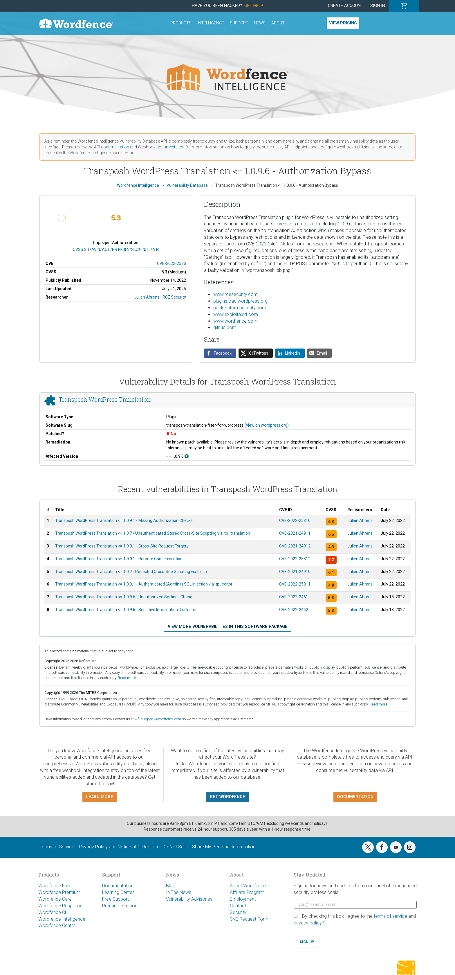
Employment (243, 899)
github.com (224, 327)
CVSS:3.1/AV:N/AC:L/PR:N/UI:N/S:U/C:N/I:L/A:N (116, 249)
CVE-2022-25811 (294, 584)
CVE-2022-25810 (294, 520)
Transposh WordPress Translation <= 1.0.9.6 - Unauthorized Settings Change (125, 597)
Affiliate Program (247, 892)
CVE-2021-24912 (294, 546)
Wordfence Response (60, 905)
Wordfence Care (55, 899)
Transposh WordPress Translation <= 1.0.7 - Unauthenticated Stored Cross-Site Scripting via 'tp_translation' (153, 533)
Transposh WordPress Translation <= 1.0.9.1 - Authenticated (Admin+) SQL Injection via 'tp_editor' (144, 584)
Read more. (127, 678)
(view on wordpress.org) (267, 425)
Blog (170, 885)
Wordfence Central (57, 925)
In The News (178, 892)
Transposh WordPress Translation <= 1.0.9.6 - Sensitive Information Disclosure (126, 609)
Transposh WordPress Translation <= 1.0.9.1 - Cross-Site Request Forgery (122, 546)
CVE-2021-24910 (294, 571)
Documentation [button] (355, 796)
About (278, 23)
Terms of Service (56, 847)
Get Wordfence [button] (227, 796)
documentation (115, 147)
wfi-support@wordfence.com (158, 719)
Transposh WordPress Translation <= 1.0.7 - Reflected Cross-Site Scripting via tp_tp (131, 571)
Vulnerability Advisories (189, 899)
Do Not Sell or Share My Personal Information (208, 847)
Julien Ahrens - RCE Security (160, 297)
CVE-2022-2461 (293, 597)
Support (239, 23)
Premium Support (120, 905)
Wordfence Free (54, 885)
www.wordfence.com (235, 321)
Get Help (253, 5)
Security (238, 912)
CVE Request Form (249, 919)
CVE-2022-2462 (293, 609)
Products (181, 23)
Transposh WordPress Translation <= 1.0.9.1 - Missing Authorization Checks (124, 520)
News (260, 23)
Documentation (117, 885)
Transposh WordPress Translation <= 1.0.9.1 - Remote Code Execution (119, 558)
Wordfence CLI (53, 912)
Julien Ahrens (360, 520)
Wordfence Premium (59, 892)
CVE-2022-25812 (294, 558)
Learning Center (118, 892)
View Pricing (343, 23)
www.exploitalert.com (235, 314)
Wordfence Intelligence (61, 919)
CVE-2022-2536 (171, 263)
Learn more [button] (99, 796)
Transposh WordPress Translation (105, 399)
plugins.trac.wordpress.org (240, 301)
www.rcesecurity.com (235, 294)
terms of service (390, 916)
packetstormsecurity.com (239, 307)
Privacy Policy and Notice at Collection (118, 847)
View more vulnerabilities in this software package (228, 626)
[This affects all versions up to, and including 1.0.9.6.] (187, 456)
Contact (238, 905)
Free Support (115, 899)
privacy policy (308, 923)
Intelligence (210, 23)
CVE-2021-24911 (294, 533)
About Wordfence (248, 885)
